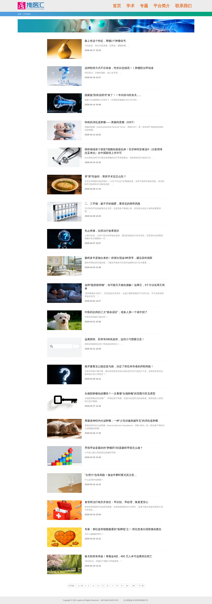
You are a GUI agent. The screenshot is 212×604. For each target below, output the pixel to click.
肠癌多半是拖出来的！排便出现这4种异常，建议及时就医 (118, 257)
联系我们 (183, 6)
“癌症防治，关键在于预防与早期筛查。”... (104, 561)
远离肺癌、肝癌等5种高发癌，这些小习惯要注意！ (114, 339)
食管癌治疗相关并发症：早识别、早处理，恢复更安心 (116, 502)
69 (134, 586)
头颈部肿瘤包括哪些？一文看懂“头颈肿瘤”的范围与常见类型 (120, 393)
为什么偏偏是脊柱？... (95, 534)
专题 (144, 6)
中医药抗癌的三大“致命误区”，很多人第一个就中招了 (116, 312)
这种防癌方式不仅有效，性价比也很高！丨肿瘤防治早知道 (119, 68)
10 (127, 586)
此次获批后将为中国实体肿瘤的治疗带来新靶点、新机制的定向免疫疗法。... (119, 157)
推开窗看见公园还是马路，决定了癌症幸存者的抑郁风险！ (119, 366)
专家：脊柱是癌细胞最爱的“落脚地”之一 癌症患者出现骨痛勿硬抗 (123, 529)
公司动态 (26, 14)
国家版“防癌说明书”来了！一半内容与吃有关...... (113, 95)
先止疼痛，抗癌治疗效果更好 (102, 230)
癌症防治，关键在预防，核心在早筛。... (103, 73)
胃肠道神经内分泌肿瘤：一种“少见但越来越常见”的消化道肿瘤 (121, 420)
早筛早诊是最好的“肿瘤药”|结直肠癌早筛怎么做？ (114, 447)
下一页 (141, 586)
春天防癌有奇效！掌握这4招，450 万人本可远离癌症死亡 (118, 556)
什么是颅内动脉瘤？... (95, 480)
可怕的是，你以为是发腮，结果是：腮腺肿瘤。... (107, 45)
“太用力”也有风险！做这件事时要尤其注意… (111, 474)
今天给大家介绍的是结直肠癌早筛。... (102, 452)
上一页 (80, 586)
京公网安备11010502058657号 (136, 600)
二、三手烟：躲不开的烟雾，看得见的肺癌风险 (112, 203)
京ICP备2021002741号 (109, 600)
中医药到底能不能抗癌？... (97, 317)
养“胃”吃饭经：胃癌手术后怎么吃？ (105, 176)
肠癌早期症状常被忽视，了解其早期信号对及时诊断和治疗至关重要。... (117, 262)
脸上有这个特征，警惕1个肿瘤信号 (105, 40)
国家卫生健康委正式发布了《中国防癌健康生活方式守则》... (112, 100)
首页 (117, 6)
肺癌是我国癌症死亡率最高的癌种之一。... (104, 344)
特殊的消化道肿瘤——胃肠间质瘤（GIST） (110, 122)
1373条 (71, 586)
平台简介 (161, 6)
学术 (130, 6)
